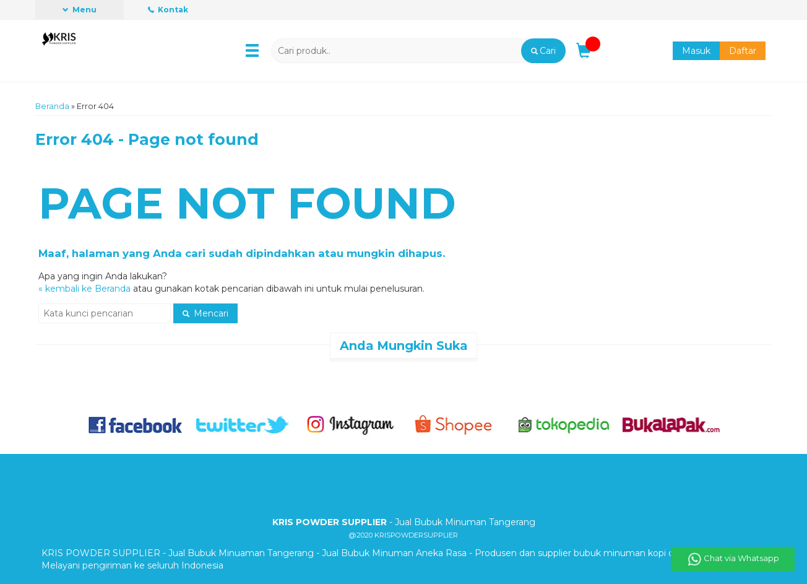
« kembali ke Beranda (84, 288)
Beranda (52, 106)
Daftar (742, 50)
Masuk (696, 50)
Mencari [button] (205, 313)
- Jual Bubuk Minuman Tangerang (403, 522)
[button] (543, 50)
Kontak (168, 9)
